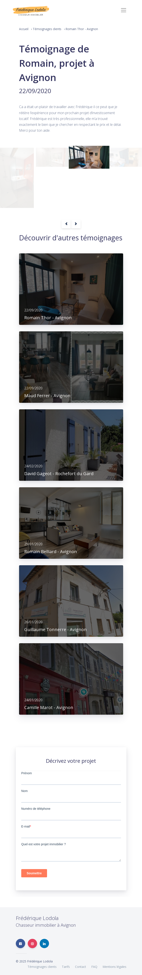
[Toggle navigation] (124, 10)
